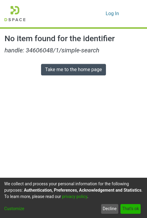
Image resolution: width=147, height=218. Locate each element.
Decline (110, 208)
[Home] (15, 13)
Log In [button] (113, 13)
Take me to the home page (73, 69)
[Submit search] (91, 13)
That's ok (130, 208)
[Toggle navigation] (134, 13)
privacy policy (74, 196)
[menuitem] (100, 13)
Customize (14, 208)
